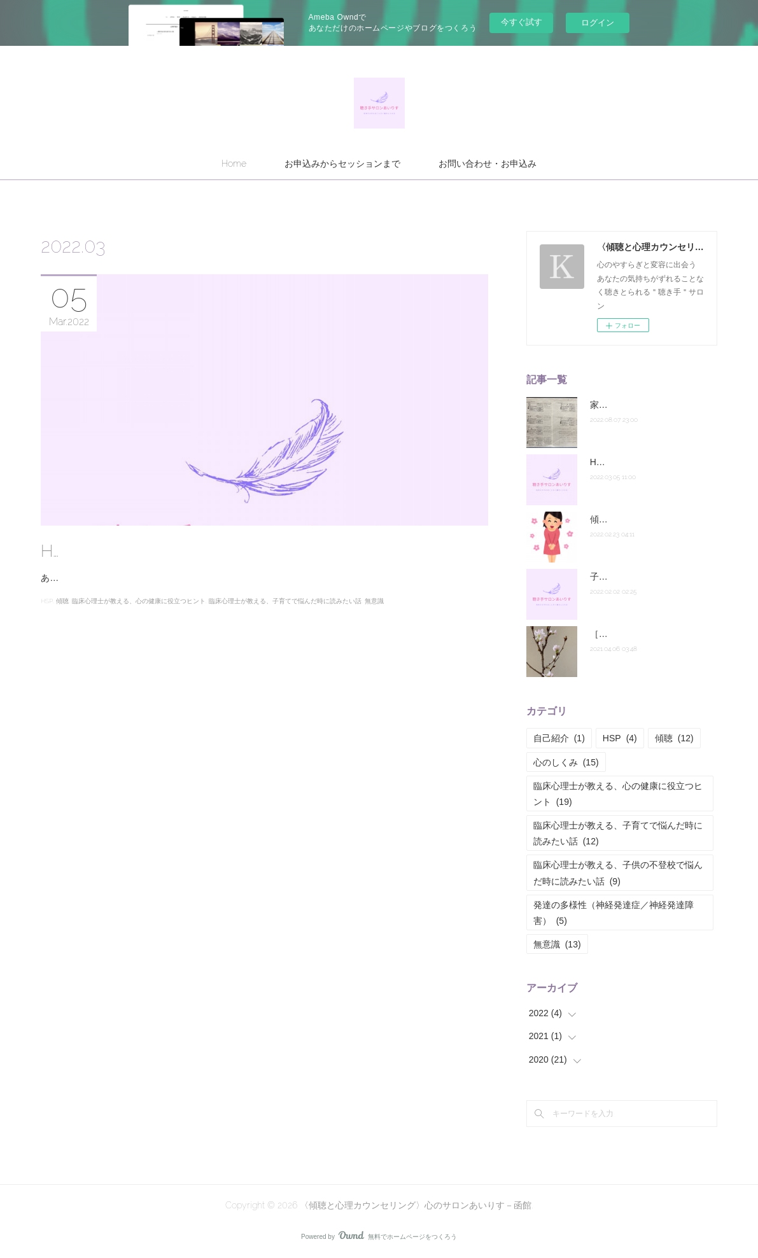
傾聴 (62, 616)
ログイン (597, 22)
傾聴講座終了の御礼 (630, 519)
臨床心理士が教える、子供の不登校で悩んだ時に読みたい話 (618, 873)
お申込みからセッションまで (342, 163)
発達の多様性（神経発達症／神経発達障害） (613, 913)
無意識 (374, 616)
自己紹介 (559, 738)
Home (233, 163)
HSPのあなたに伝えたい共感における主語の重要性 (235, 551)
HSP (47, 616)
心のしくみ (566, 762)
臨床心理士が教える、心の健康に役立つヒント (139, 616)
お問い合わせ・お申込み (488, 163)
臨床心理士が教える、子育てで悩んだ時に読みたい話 (285, 616)
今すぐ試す (521, 22)
